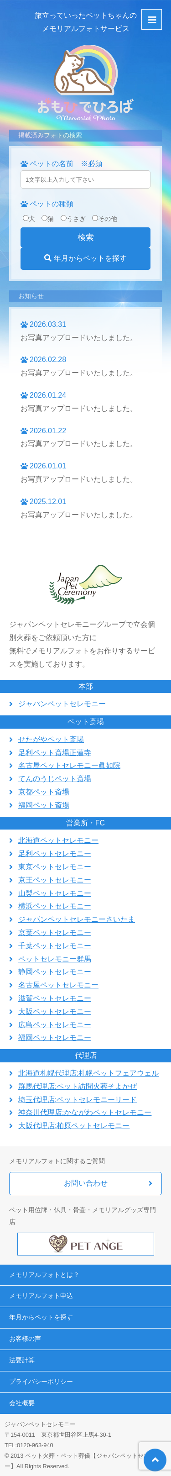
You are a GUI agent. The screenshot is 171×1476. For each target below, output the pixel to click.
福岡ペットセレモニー (54, 1037)
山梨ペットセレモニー (54, 893)
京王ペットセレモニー (54, 880)
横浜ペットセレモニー (54, 906)
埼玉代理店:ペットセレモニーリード (77, 1099)
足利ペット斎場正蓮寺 (54, 752)
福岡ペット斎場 (43, 805)
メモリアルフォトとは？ (44, 1274)
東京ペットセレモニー (54, 867)
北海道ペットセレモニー (58, 840)
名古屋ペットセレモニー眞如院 (69, 765)
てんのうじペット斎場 (54, 779)
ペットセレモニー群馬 (54, 959)
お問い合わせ (86, 1183)
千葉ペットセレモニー (54, 946)
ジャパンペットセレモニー (62, 704)
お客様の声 (25, 1338)
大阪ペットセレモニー (54, 1011)
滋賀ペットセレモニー (54, 998)
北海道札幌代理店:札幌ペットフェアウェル (88, 1073)
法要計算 (22, 1360)
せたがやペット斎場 (51, 739)
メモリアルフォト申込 (41, 1295)
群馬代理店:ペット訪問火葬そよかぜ (77, 1086)
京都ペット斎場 (43, 792)
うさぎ (73, 218)
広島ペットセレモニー (54, 1025)
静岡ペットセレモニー (54, 972)
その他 (104, 218)
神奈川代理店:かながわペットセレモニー (84, 1112)
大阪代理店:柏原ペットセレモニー (74, 1125)
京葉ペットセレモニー (54, 932)
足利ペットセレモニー (54, 853)
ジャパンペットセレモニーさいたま (76, 919)
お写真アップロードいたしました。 (79, 337)
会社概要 (22, 1403)
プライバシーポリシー (41, 1381)
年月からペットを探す (85, 258)
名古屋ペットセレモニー (58, 985)
